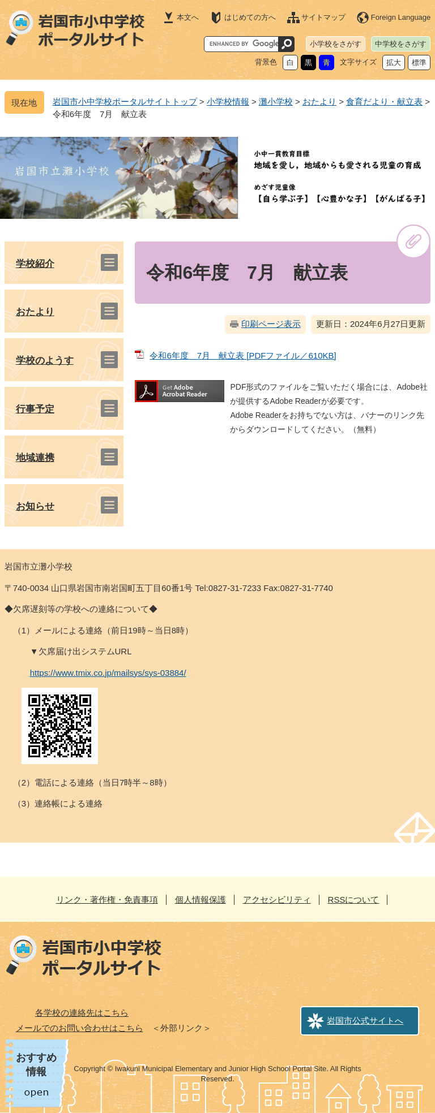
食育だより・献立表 (384, 101)
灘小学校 (276, 101)
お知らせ (35, 506)
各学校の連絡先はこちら (82, 1012)
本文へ (188, 17)
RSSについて (353, 899)
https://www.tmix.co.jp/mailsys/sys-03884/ (108, 673)
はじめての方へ (250, 17)
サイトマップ (323, 17)
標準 (419, 62)
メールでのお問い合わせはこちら (79, 1028)
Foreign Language (401, 17)
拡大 (393, 62)
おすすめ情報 (36, 1064)
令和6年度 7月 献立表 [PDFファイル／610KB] (243, 355)
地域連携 (35, 457)
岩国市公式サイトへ (365, 1020)
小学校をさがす (335, 44)
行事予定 (35, 409)
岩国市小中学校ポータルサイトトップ (125, 101)
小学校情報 (228, 101)
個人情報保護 (200, 899)
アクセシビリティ (277, 899)
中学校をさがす (401, 44)
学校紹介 (35, 263)
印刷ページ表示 (271, 324)
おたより (319, 101)
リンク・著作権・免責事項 (107, 899)
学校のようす (45, 360)
